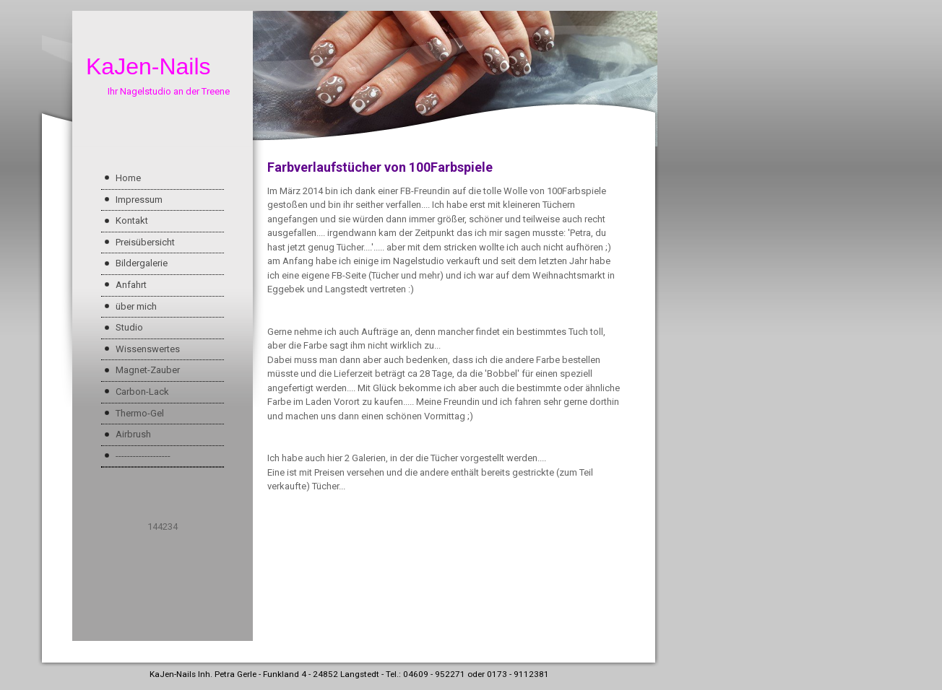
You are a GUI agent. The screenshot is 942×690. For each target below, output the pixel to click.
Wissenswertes (148, 349)
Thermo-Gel (140, 413)
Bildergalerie (142, 263)
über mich (136, 306)
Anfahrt (131, 284)
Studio (129, 327)
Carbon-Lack (142, 391)
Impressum (139, 199)
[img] (349, 79)
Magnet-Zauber (148, 369)
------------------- (143, 455)
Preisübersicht (145, 242)
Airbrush (133, 434)
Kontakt (132, 220)
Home (128, 177)
